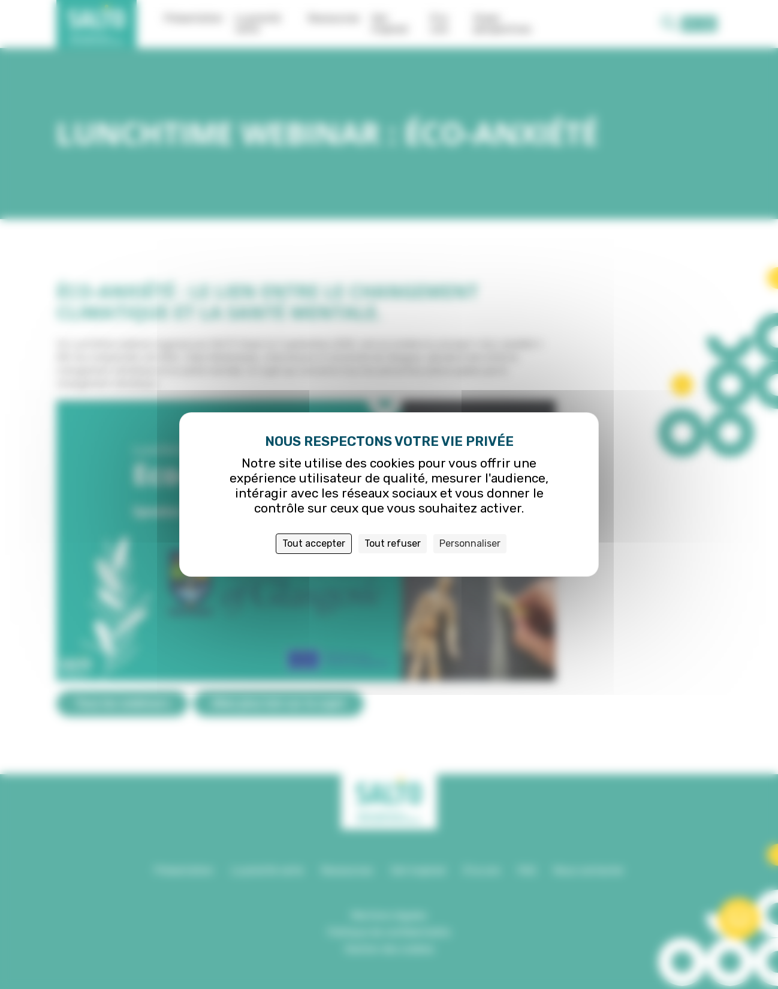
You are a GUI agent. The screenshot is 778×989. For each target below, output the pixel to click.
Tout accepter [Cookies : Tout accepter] (313, 543)
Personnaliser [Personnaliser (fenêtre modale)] (469, 543)
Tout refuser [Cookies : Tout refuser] (392, 543)
